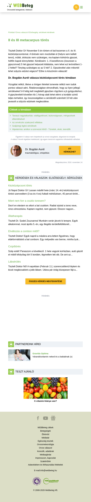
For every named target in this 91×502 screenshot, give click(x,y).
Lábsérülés (14, 261)
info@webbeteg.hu (48, 470)
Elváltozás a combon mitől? (23, 231)
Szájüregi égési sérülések (24, 126)
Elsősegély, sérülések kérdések (41, 32)
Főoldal (11, 32)
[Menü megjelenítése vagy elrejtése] (81, 7)
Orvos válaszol (22, 32)
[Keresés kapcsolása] (76, 7)
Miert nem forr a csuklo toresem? (27, 200)
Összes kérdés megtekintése (45, 281)
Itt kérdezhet (70, 150)
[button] (38, 419)
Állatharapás (15, 216)
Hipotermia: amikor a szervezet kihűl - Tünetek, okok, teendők (41, 129)
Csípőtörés (14, 246)
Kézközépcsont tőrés (20, 185)
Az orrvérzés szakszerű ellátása (27, 122)
